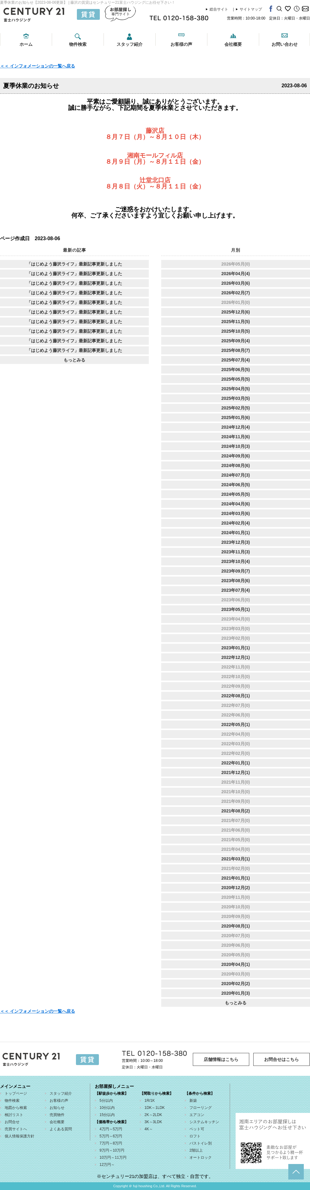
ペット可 (196, 1129)
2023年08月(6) (235, 580)
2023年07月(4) (235, 590)
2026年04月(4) (235, 273)
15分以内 (107, 1115)
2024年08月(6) (235, 465)
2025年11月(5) (235, 321)
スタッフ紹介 (130, 44)
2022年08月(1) (235, 695)
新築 (193, 1100)
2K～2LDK (153, 1115)
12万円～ (107, 1164)
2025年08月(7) (235, 350)
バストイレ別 (200, 1143)
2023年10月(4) (235, 561)
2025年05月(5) (235, 379)
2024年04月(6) (235, 503)
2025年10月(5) (235, 331)
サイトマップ (251, 9)
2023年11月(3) (235, 551)
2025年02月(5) (235, 407)
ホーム (26, 44)
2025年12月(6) (235, 311)
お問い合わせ (285, 44)
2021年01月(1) (235, 878)
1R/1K (149, 1100)
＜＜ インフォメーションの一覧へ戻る (37, 65)
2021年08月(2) (235, 810)
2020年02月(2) (235, 983)
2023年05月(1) (235, 609)
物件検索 (77, 44)
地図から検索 (16, 1108)
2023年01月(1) (235, 647)
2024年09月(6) (235, 455)
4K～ (148, 1129)
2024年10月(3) (235, 446)
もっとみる (74, 359)
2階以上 (196, 1150)
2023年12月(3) (235, 542)
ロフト (195, 1136)
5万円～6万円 (111, 1136)
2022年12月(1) (235, 657)
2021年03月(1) (235, 858)
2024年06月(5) (235, 484)
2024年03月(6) (235, 513)
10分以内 (107, 1108)
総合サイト (219, 9)
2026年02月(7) (235, 292)
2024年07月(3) (235, 475)
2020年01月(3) (235, 993)
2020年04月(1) (235, 964)
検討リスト (14, 1115)
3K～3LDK (153, 1122)
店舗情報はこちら (221, 1059)
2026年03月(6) (235, 283)
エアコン (196, 1115)
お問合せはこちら (281, 1059)
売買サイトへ (16, 1129)
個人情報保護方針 (19, 1136)
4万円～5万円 (111, 1129)
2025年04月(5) (235, 388)
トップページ (16, 1093)
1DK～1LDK (154, 1108)
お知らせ (57, 1108)
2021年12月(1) (235, 772)
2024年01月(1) (235, 532)
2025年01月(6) (235, 417)
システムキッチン (204, 1122)
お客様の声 (181, 44)
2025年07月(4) (235, 359)
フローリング (200, 1108)
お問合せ (12, 1122)
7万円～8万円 (111, 1143)
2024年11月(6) (235, 436)
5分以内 (106, 1100)
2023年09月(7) (235, 571)
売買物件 (57, 1115)
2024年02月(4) (235, 523)
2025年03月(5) (235, 398)
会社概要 (233, 44)
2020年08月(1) (235, 926)
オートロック (200, 1157)
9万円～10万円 (112, 1150)
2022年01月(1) (235, 762)
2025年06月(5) (235, 369)
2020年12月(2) (235, 887)
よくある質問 (61, 1129)
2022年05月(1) (235, 724)
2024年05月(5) (235, 494)
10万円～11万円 (113, 1157)
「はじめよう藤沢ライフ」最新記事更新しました (74, 264)
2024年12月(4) (235, 427)
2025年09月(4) (235, 340)
